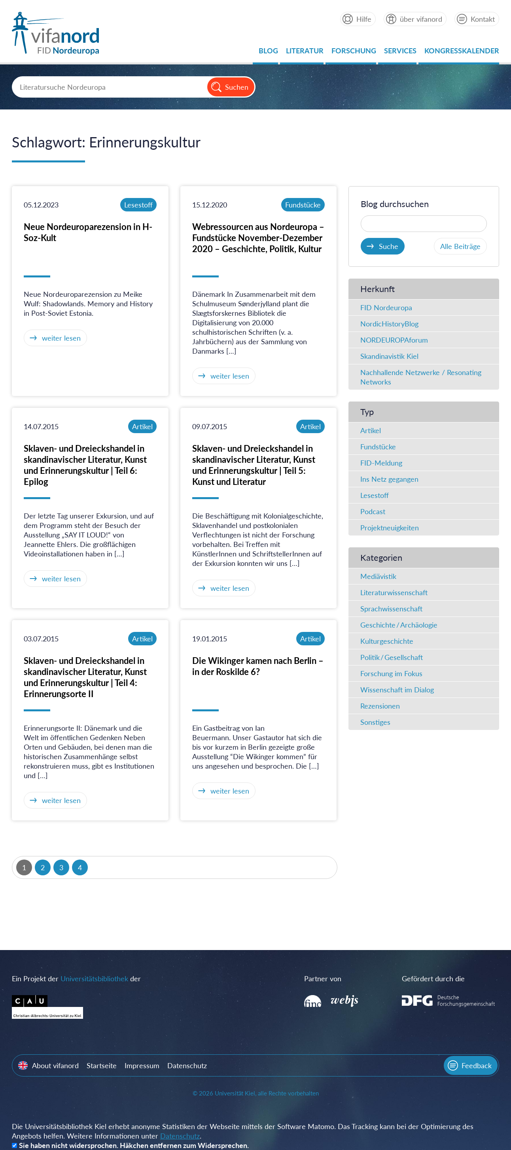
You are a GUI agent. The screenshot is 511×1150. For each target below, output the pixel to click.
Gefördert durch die (433, 978)
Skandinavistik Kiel (389, 356)
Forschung (353, 53)
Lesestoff (138, 204)
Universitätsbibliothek (94, 978)
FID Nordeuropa (386, 307)
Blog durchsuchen (395, 203)
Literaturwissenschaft (394, 592)
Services (400, 53)
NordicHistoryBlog (389, 323)
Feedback (477, 1065)
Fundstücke (303, 204)
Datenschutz (187, 1065)
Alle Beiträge (460, 246)
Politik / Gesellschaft (391, 657)
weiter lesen (61, 338)
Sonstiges (375, 722)
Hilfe (363, 19)
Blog (268, 53)
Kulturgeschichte (386, 641)
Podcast (372, 511)
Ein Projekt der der (76, 978)
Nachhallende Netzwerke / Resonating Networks (420, 377)
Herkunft (377, 288)
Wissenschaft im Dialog (397, 689)
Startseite (102, 1065)
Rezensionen (380, 705)
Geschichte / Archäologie (398, 624)
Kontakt (483, 19)
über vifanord (421, 19)
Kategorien (381, 557)
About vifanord (55, 1065)
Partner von (322, 978)
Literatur (305, 53)
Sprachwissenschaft (391, 608)
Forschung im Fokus (391, 673)
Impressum (142, 1065)
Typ (367, 411)
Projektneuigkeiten (389, 527)
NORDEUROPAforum (394, 340)
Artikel (142, 426)
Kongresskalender (461, 53)
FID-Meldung (381, 462)
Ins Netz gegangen (389, 479)
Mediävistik (378, 576)
